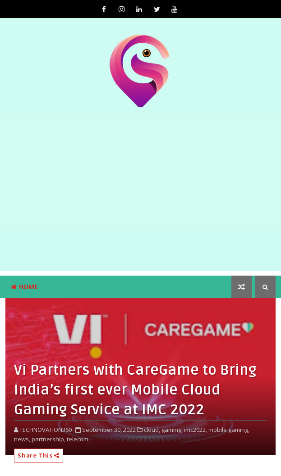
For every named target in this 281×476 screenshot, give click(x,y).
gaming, (172, 430)
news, (22, 439)
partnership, (48, 439)
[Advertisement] (140, 208)
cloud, (152, 430)
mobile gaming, (228, 430)
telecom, (78, 439)
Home (24, 286)
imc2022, (195, 430)
